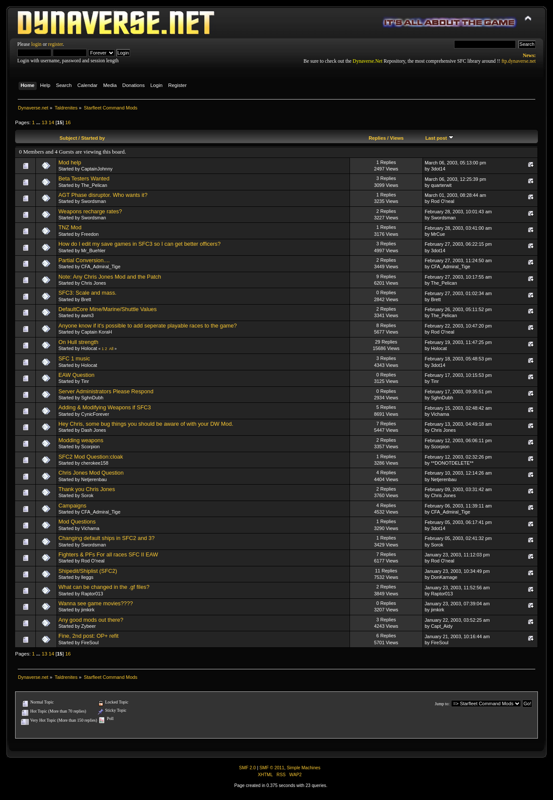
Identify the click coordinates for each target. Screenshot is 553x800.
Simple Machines (304, 767)
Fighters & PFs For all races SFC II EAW (108, 554)
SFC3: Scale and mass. (87, 292)
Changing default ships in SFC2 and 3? (106, 538)
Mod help (69, 162)
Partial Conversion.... (84, 260)
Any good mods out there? (90, 620)
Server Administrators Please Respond (105, 391)
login (36, 44)
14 (51, 122)
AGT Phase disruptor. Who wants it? (102, 195)
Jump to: (442, 703)
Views (397, 138)
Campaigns (72, 505)
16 (68, 122)
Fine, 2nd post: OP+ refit (88, 636)
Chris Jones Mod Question (91, 472)
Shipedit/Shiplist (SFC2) (87, 571)
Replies (377, 138)
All (111, 349)
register (55, 44)
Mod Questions (76, 521)
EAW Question (76, 375)
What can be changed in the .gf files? (103, 587)
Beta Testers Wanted (83, 178)
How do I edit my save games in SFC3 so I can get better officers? (139, 244)
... (39, 122)
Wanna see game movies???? (95, 603)
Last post (439, 138)
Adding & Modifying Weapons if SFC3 (104, 407)
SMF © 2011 (271, 767)
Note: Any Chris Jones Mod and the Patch (109, 276)
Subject (68, 138)
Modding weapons (80, 440)
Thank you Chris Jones (86, 489)
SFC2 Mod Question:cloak (90, 456)
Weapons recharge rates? (90, 211)
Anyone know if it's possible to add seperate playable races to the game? (147, 325)
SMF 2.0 (247, 767)
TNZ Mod (69, 227)
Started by (93, 138)
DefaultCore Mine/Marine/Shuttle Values (107, 309)
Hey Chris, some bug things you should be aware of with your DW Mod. (145, 424)
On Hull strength (78, 342)
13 (44, 122)
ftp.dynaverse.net (519, 61)
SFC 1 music (74, 358)
